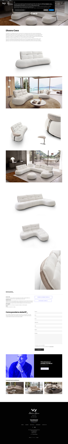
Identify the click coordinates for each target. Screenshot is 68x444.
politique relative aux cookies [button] (35, 5)
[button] (53, 2)
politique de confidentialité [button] (45, 3)
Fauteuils (32, 424)
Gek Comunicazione (35, 434)
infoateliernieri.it (34, 422)
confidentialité (51, 346)
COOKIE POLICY (34, 431)
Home (22, 424)
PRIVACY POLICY (34, 432)
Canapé (26, 424)
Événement (38, 424)
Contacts (44, 424)
